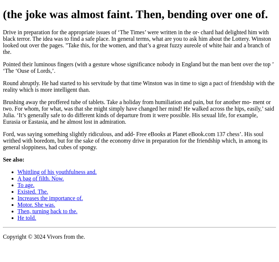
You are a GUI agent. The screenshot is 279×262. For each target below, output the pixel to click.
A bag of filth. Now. (40, 178)
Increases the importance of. (50, 198)
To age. (26, 185)
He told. (26, 218)
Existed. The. (32, 191)
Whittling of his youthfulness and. (57, 172)
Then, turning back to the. (47, 211)
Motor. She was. (36, 205)
